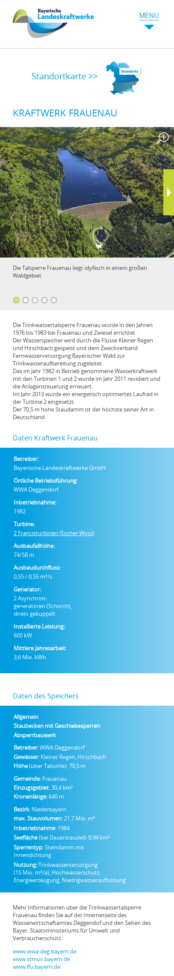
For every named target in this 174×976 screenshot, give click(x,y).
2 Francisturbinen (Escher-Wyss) (54, 533)
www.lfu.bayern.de (36, 966)
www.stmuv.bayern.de (41, 959)
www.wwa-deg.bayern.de (44, 951)
